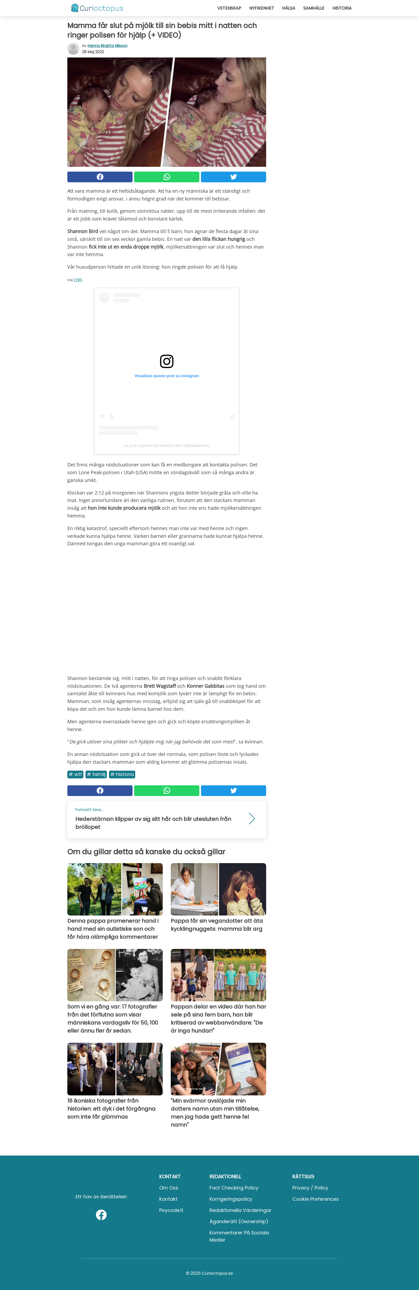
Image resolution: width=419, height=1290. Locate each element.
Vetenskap (229, 8)
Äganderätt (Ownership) (239, 1221)
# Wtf (75, 774)
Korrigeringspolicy (231, 1199)
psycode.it (171, 1210)
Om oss (168, 1187)
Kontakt (168, 1199)
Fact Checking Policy (234, 1187)
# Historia (122, 774)
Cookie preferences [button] (315, 1199)
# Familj (96, 774)
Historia (342, 8)
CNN (78, 279)
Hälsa (288, 8)
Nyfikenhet (261, 8)
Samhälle (313, 8)
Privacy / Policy (310, 1187)
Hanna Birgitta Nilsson (107, 45)
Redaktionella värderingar (240, 1210)
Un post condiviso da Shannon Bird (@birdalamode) (166, 445)
